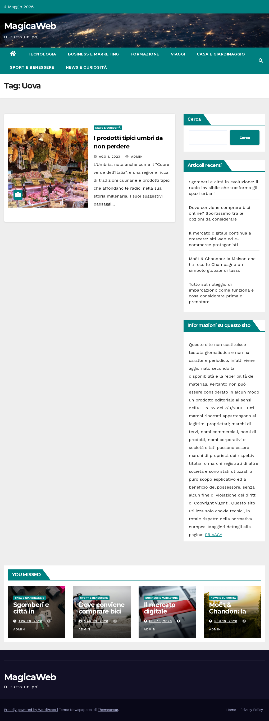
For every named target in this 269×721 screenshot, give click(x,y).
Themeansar (108, 710)
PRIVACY (213, 534)
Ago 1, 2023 (109, 156)
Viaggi (178, 54)
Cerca (194, 119)
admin (134, 156)
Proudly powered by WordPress (30, 710)
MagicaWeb (30, 25)
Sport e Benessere (32, 67)
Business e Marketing (93, 54)
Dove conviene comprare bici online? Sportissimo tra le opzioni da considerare (219, 213)
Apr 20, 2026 (30, 621)
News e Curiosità (86, 67)
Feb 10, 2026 (225, 621)
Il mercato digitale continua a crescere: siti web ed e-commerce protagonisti (220, 239)
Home (231, 710)
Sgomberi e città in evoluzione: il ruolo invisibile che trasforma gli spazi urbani (223, 187)
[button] (261, 60)
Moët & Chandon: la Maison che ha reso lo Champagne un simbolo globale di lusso (222, 264)
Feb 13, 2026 (160, 621)
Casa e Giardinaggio (221, 54)
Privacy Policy (251, 710)
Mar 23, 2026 (96, 621)
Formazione (145, 54)
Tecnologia (42, 54)
